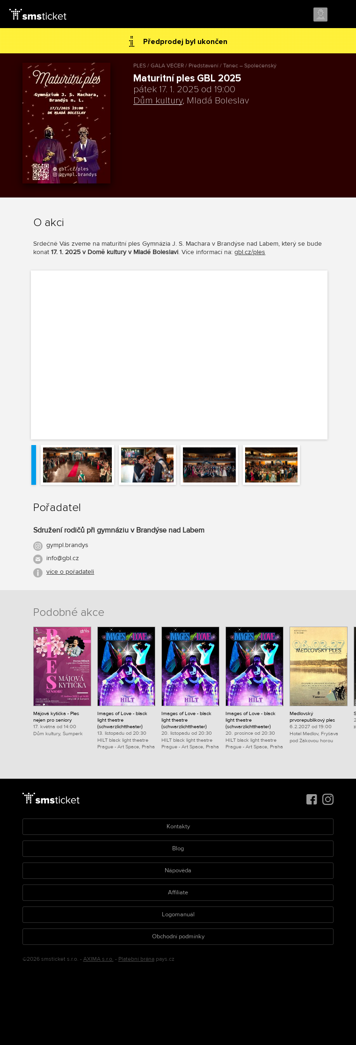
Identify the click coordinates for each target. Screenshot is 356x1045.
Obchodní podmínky (178, 936)
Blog (178, 848)
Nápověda (178, 870)
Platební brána (136, 959)
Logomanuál (178, 914)
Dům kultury (157, 100)
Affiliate (178, 892)
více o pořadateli (70, 572)
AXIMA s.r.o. (98, 959)
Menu (340, 15)
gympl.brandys (67, 545)
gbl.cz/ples (249, 252)
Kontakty (178, 826)
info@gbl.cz (62, 558)
